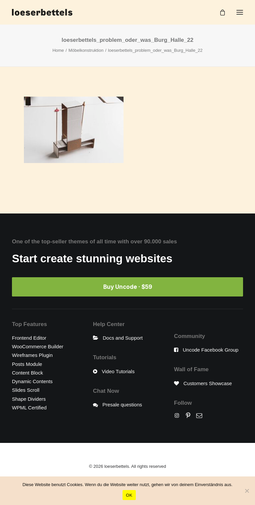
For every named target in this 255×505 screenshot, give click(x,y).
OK (129, 495)
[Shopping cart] (219, 12)
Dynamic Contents (32, 381)
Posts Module (27, 364)
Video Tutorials (118, 371)
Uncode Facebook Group (211, 350)
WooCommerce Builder (37, 346)
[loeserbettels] (42, 12)
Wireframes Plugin (32, 355)
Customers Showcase (208, 383)
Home (58, 50)
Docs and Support (123, 338)
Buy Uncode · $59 (127, 287)
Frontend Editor (29, 338)
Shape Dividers (29, 399)
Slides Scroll (26, 390)
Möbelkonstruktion (86, 50)
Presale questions (122, 404)
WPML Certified (29, 407)
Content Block (27, 373)
